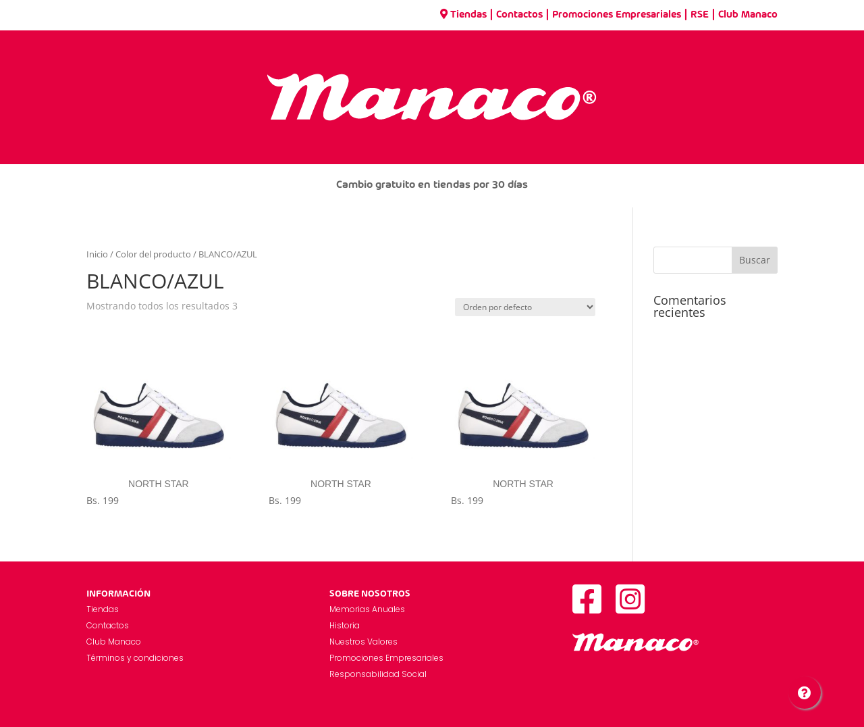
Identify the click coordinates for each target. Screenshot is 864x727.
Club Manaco (748, 15)
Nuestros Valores (363, 641)
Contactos (519, 15)
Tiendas (463, 15)
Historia (344, 625)
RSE (700, 15)
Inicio (97, 254)
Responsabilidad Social (378, 674)
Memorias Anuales (367, 609)
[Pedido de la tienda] (525, 307)
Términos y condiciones (135, 657)
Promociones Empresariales (616, 15)
